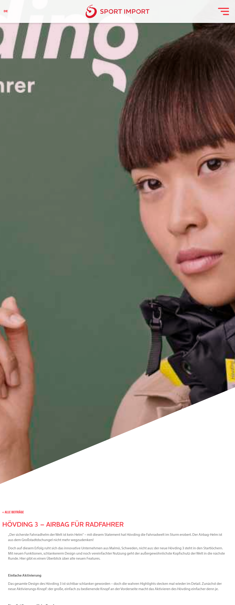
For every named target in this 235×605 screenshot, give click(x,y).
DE (6, 11)
